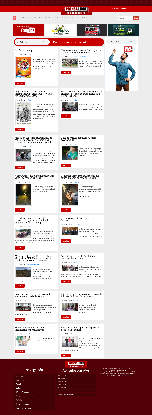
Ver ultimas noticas (24, 408)
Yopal (36, 18)
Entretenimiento (86, 18)
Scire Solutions (126, 375)
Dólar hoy (115, 9)
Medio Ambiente (50, 18)
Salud (41, 18)
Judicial (76, 18)
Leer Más (20, 83)
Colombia (22, 18)
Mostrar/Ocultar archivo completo (67, 394)
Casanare (30, 18)
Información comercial (65, 18)
